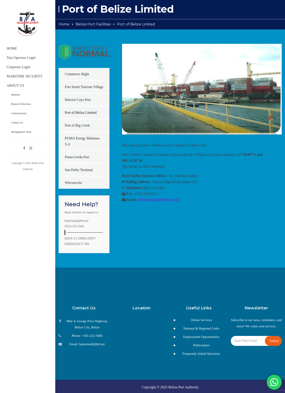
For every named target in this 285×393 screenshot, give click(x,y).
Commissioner (19, 113)
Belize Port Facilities (93, 24)
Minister (15, 94)
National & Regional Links (201, 328)
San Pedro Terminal (79, 170)
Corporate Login (18, 67)
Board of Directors (21, 104)
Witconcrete (73, 183)
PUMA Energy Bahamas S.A (82, 141)
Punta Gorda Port (77, 157)
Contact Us (17, 122)
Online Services (201, 320)
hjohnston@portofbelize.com (158, 200)
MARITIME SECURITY (25, 76)
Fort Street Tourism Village (84, 87)
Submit (274, 341)
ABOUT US (15, 85)
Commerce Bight (77, 74)
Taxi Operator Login (21, 58)
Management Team (21, 131)
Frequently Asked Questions (201, 353)
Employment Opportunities (201, 337)
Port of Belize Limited (81, 112)
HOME (12, 48)
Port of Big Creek (77, 125)
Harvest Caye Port (78, 100)
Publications (201, 345)
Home (64, 24)
